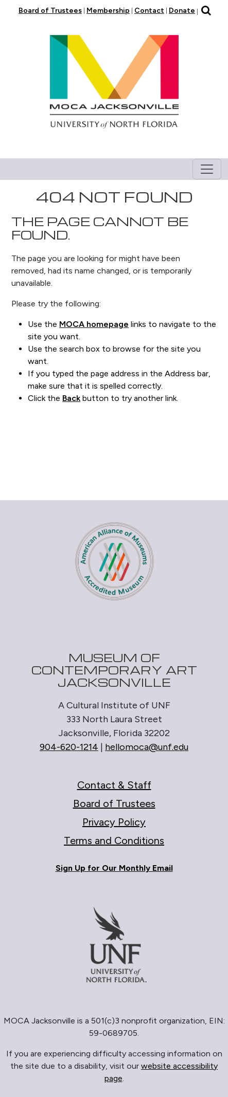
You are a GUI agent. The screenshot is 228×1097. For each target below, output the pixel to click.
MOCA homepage (94, 324)
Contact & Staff (114, 785)
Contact (149, 10)
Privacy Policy (114, 822)
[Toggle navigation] (206, 169)
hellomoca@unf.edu (146, 747)
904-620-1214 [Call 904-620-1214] (69, 747)
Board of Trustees (50, 10)
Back (71, 398)
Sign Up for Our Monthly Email (114, 868)
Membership (108, 10)
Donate (182, 10)
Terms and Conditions (114, 840)
